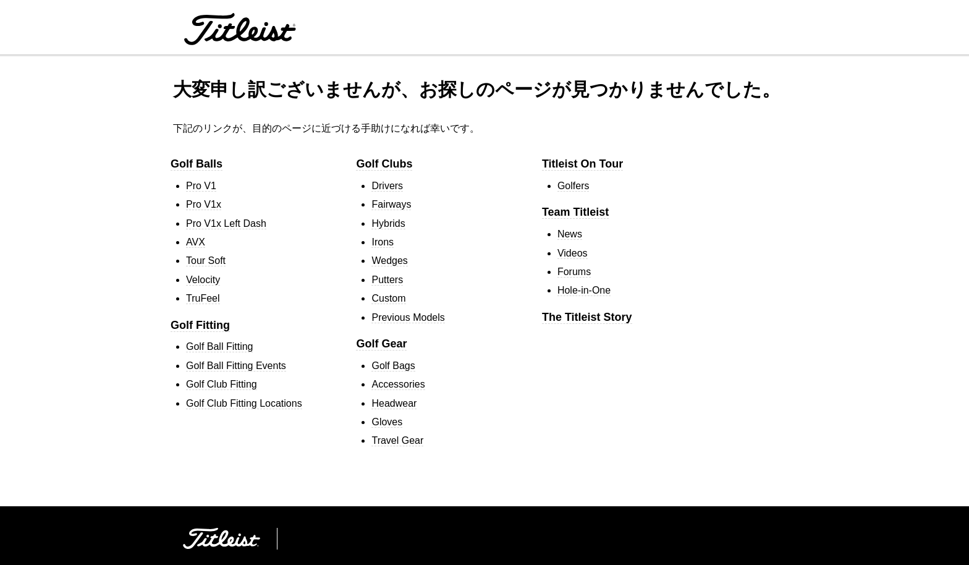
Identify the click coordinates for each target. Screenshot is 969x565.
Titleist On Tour (582, 164)
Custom (388, 298)
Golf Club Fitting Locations (244, 403)
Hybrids (388, 223)
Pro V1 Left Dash (226, 223)
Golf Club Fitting (221, 384)
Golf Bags (393, 365)
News (569, 234)
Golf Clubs (384, 164)
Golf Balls (196, 164)
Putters (387, 279)
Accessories (398, 384)
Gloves (386, 422)
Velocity (203, 279)
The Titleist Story (587, 317)
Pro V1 (201, 186)
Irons (382, 242)
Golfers (573, 186)
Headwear (394, 403)
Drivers (387, 186)
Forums (574, 271)
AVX (195, 242)
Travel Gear (397, 440)
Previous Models (407, 317)
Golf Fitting (200, 325)
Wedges (389, 260)
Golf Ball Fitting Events (236, 365)
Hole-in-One (584, 290)
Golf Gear (381, 344)
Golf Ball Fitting (219, 346)
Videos (572, 253)
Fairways (391, 204)
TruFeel (203, 298)
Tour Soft (206, 260)
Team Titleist (575, 212)
